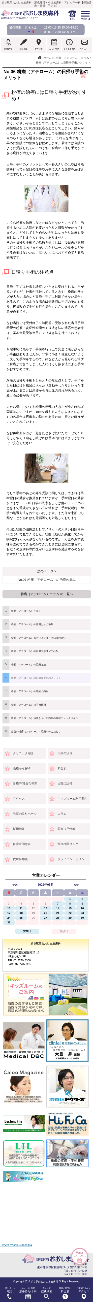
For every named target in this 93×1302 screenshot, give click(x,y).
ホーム (47, 57)
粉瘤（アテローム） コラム (72, 57)
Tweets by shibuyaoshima (16, 1244)
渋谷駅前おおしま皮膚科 (46, 943)
